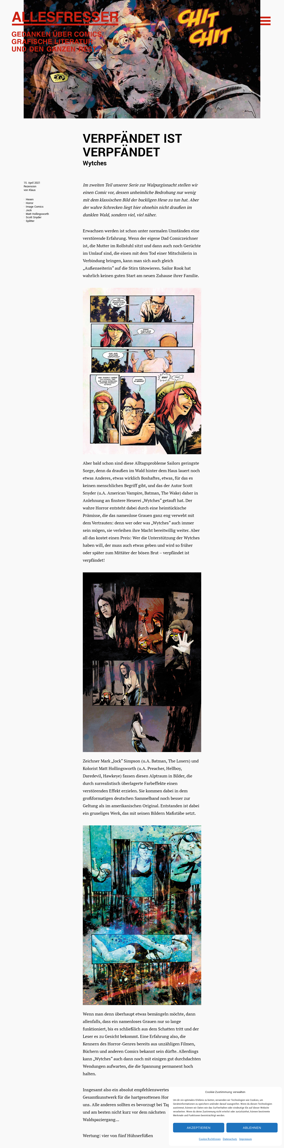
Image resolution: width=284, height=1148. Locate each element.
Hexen (29, 199)
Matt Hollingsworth (37, 214)
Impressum (245, 1139)
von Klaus (30, 190)
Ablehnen (252, 1127)
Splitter (30, 221)
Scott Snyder (33, 217)
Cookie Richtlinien (210, 1139)
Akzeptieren (199, 1127)
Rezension (30, 186)
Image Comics (35, 207)
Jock (29, 210)
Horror (29, 203)
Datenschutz (230, 1139)
